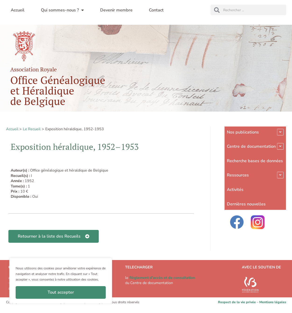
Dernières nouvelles (246, 204)
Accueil (18, 10)
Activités (235, 189)
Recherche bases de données (255, 161)
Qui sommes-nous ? (62, 10)
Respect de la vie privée (237, 302)
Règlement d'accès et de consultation (162, 277)
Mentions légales (272, 302)
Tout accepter (61, 292)
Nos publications (243, 132)
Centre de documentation (251, 146)
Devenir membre (116, 10)
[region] (60, 281)
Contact (156, 10)
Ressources (238, 175)
